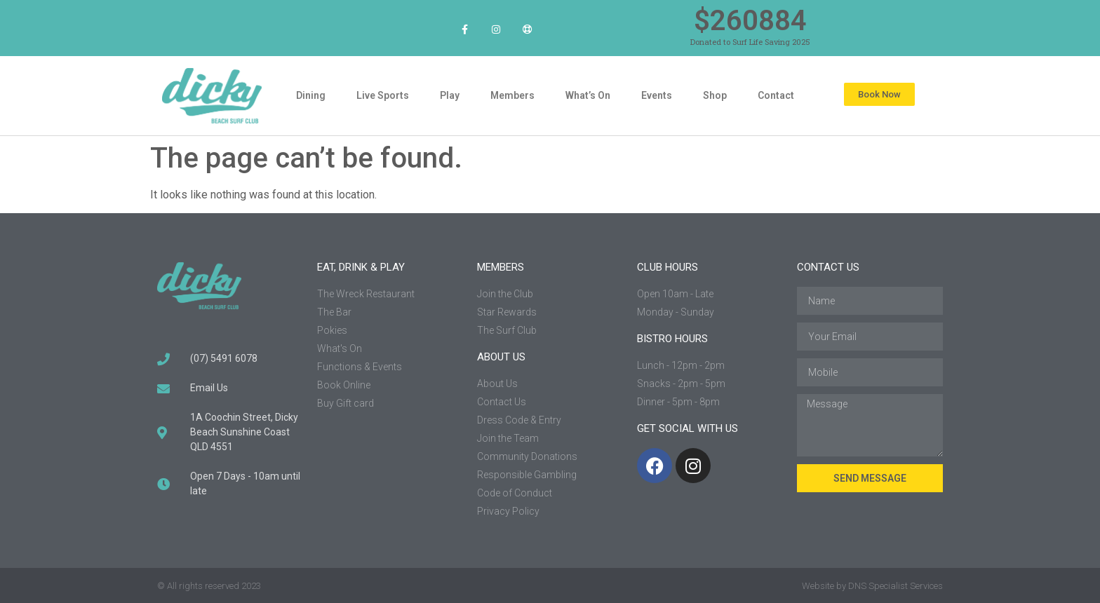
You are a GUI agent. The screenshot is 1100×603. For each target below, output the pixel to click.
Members (512, 95)
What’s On (587, 95)
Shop (715, 95)
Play (450, 95)
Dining (311, 95)
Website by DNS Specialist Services (872, 586)
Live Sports (382, 95)
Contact (776, 95)
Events (656, 95)
